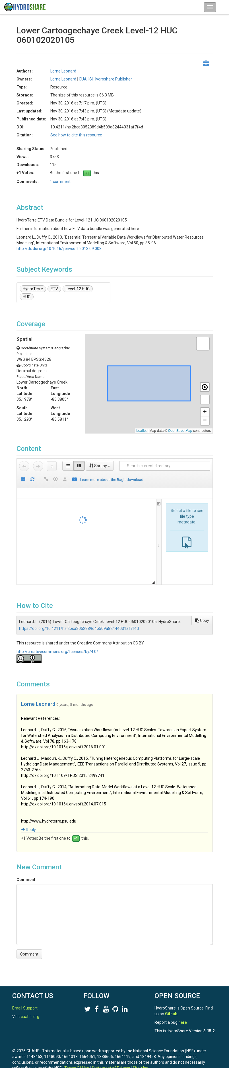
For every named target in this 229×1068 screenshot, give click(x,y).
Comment (25, 879)
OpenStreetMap (180, 431)
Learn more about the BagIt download (111, 479)
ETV (54, 289)
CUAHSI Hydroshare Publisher (105, 79)
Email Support (25, 1008)
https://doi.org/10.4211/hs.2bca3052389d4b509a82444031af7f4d (79, 628)
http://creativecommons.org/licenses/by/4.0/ (57, 651)
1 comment (60, 181)
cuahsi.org (30, 1016)
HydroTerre (33, 289)
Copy (202, 620)
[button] (203, 343)
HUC (26, 297)
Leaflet (141, 431)
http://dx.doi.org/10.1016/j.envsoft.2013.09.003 (59, 248)
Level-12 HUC (78, 289)
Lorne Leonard (63, 71)
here (182, 1022)
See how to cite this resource (76, 135)
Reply (28, 829)
